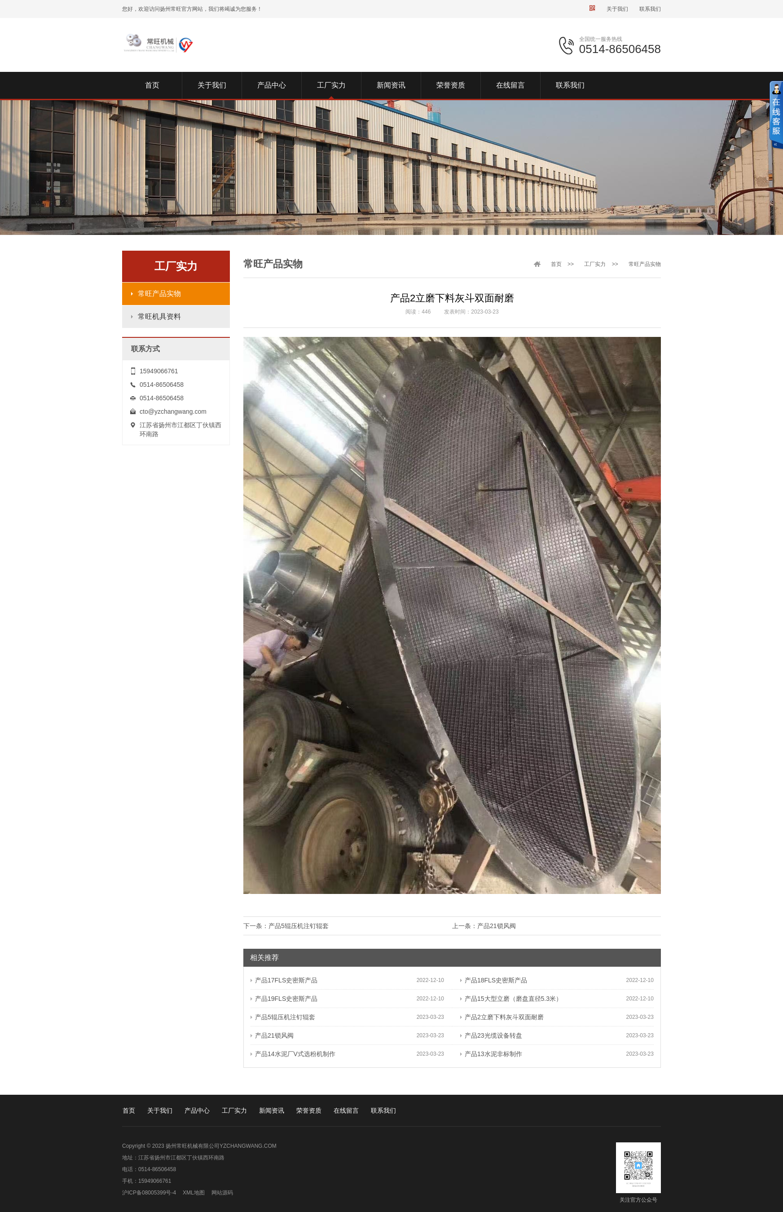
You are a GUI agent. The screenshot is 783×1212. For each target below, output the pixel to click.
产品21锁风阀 (496, 925)
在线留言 (346, 1110)
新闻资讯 (271, 1110)
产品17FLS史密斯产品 (284, 980)
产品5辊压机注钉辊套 (298, 925)
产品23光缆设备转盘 (491, 1035)
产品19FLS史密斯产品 (284, 998)
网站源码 (222, 1193)
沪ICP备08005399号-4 (149, 1193)
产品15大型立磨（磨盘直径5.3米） (511, 998)
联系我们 (650, 9)
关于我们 (617, 9)
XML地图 (194, 1193)
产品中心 (197, 1110)
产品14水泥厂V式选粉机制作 (293, 1053)
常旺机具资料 (159, 316)
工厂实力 (595, 264)
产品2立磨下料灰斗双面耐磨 (502, 1017)
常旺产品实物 (159, 293)
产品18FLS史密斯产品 (493, 980)
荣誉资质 (308, 1110)
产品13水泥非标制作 (491, 1053)
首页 (556, 264)
